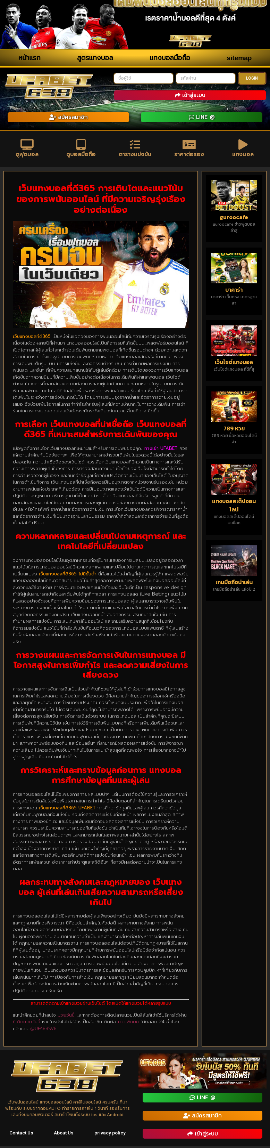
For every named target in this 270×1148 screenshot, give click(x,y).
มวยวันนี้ (66, 1016)
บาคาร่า (234, 291)
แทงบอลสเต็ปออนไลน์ (234, 507)
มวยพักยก (128, 1023)
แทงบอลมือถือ (170, 58)
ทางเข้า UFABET (161, 450)
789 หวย (234, 430)
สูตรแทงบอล (95, 58)
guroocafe (234, 218)
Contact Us (21, 1134)
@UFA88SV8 (43, 1030)
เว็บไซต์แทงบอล (234, 363)
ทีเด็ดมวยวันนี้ (26, 1023)
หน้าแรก (29, 58)
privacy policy (110, 1134)
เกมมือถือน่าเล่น (234, 584)
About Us (64, 1134)
